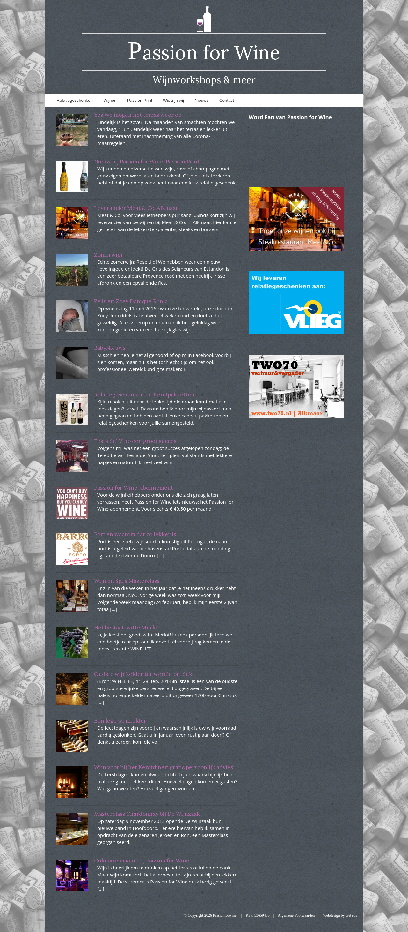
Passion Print (139, 100)
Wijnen (110, 100)
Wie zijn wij (173, 100)
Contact (226, 100)
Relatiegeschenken (74, 100)
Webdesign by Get (340, 915)
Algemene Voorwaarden (296, 915)
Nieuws (202, 100)
